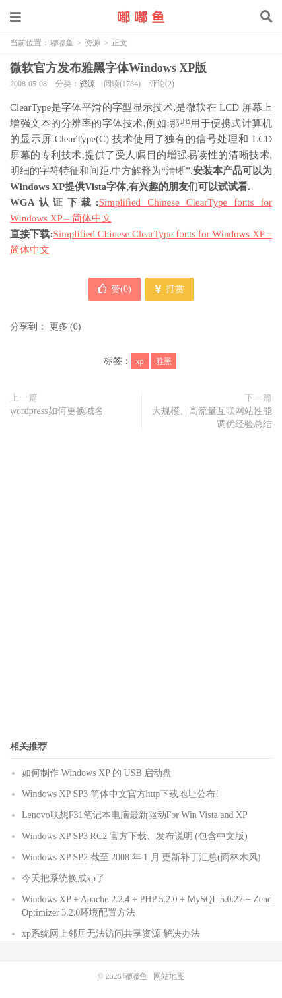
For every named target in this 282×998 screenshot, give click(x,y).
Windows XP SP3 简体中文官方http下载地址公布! (120, 794)
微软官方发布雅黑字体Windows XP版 (108, 67)
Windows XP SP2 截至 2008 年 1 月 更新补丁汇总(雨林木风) (141, 857)
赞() (114, 289)
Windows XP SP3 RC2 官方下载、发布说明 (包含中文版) (135, 836)
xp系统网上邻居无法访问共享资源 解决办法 (111, 934)
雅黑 (164, 361)
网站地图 (169, 976)
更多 (59, 327)
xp (140, 361)
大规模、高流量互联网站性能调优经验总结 (212, 417)
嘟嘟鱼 (141, 16)
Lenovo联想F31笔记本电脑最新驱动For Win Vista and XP (135, 815)
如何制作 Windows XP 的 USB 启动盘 (97, 773)
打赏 (169, 289)
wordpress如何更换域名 (57, 411)
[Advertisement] (141, 591)
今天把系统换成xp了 (63, 878)
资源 (92, 42)
